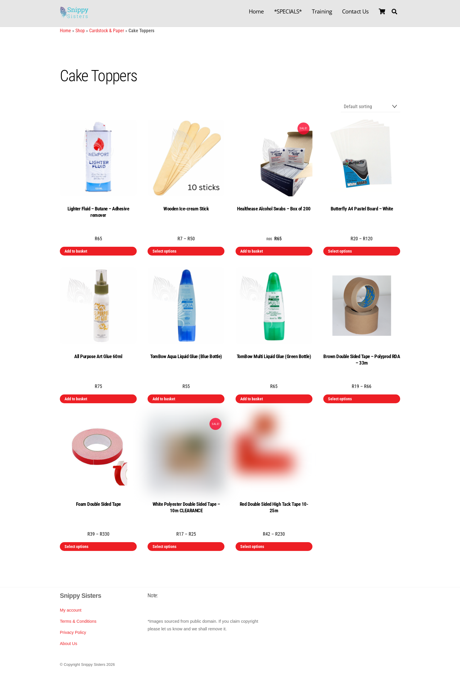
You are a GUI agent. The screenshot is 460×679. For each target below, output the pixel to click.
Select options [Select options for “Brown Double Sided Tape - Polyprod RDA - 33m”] (340, 398)
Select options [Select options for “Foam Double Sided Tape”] (76, 546)
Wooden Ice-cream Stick (186, 209)
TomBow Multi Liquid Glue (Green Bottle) (274, 356)
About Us (68, 643)
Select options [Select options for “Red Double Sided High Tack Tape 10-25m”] (252, 546)
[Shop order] (370, 106)
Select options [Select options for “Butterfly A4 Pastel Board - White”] (340, 251)
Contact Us (355, 11)
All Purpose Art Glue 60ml (98, 356)
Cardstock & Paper (106, 30)
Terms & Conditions (78, 621)
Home (256, 11)
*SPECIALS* (288, 11)
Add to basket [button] (76, 251)
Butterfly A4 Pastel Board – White (362, 209)
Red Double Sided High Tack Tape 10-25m (274, 507)
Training (322, 11)
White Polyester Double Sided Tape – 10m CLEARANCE (186, 507)
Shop (80, 30)
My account (71, 610)
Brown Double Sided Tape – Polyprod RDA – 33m (361, 359)
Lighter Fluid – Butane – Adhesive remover (98, 212)
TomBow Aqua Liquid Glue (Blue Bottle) (186, 356)
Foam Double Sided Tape (98, 504)
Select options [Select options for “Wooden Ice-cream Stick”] (164, 251)
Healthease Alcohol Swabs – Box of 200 (273, 209)
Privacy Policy (73, 632)
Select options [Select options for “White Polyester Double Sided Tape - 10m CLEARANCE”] (164, 546)
